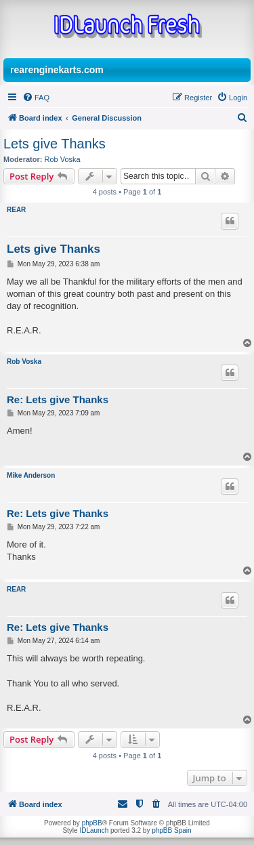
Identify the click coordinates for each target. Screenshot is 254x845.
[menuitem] (35, 97)
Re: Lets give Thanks (57, 399)
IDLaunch (93, 830)
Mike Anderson (31, 475)
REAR (16, 209)
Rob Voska (63, 159)
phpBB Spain (171, 830)
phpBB (92, 823)
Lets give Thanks (54, 143)
